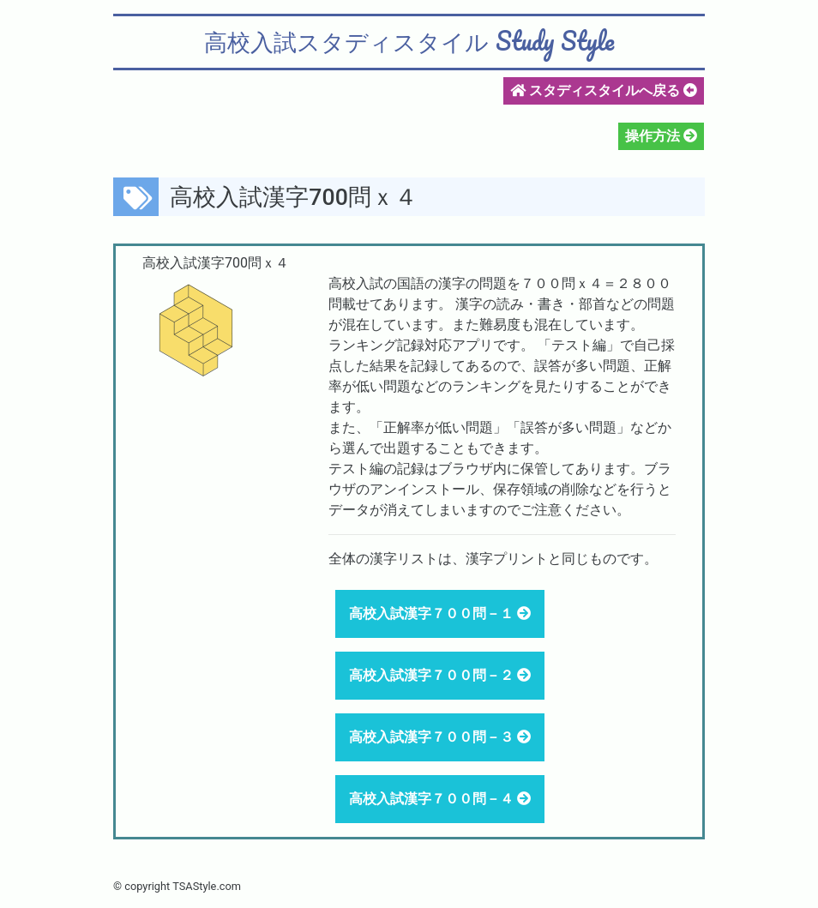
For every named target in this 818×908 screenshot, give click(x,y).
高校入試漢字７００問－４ (433, 799)
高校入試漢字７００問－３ (433, 737)
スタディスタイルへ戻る (603, 90)
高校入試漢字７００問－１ (433, 613)
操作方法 (654, 136)
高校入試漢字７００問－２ (433, 675)
